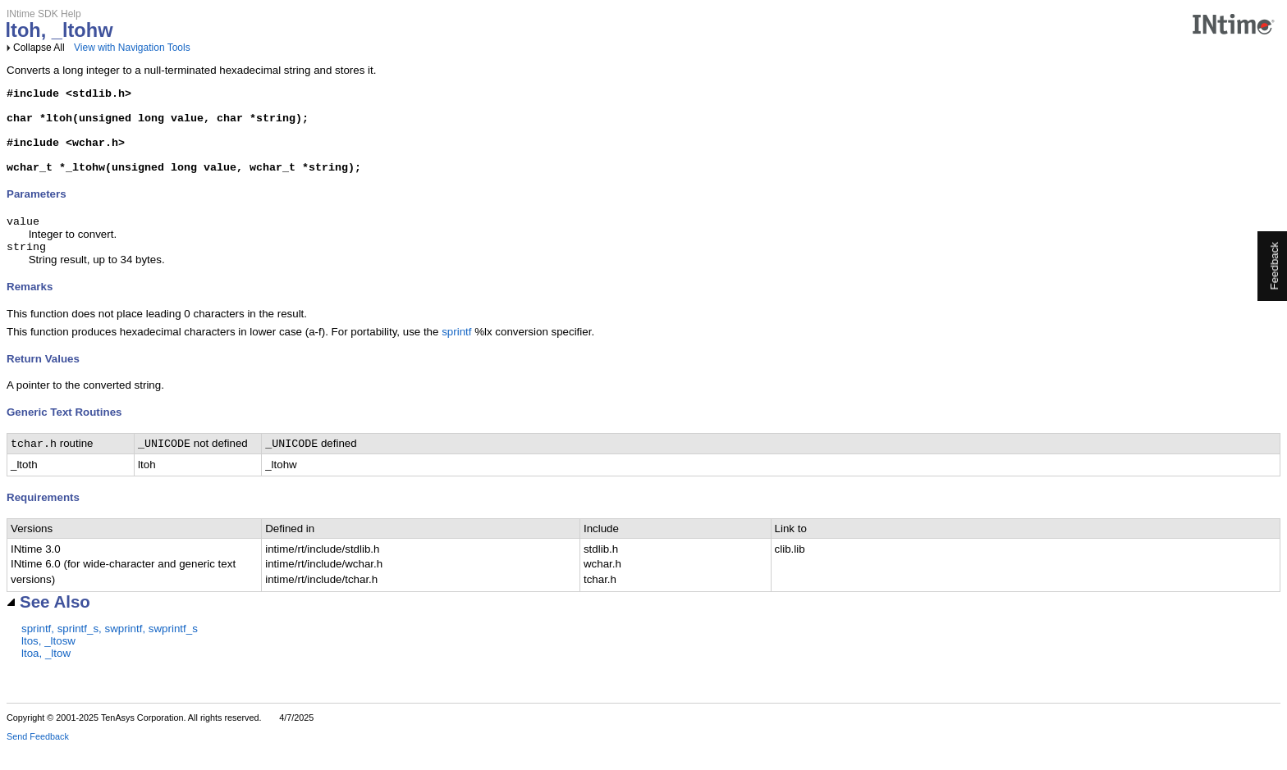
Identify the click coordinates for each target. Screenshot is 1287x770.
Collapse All (39, 47)
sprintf (456, 352)
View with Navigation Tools (132, 47)
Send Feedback (38, 758)
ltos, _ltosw (48, 663)
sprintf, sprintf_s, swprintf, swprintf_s (109, 651)
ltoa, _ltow (46, 675)
